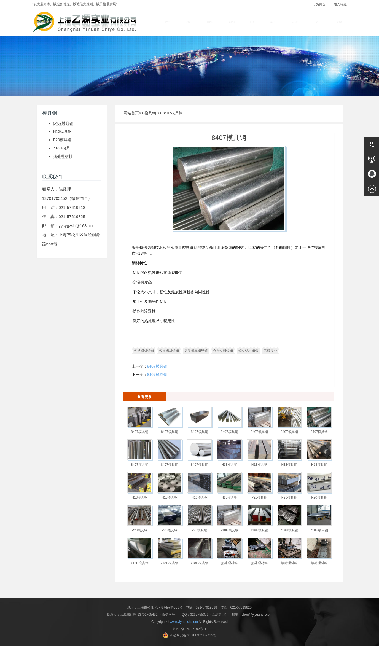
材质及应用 (295, 22)
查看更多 (144, 396)
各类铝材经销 (169, 351)
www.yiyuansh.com (184, 622)
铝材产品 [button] (232, 22)
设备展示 (272, 22)
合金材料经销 (223, 351)
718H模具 (61, 148)
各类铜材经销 (144, 351)
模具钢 (150, 113)
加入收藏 (340, 4)
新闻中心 (318, 22)
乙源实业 (270, 351)
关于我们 (188, 22)
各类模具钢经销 (196, 351)
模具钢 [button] (252, 22)
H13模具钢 (62, 131)
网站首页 (167, 22)
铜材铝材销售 (248, 351)
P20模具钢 (62, 140)
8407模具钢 (63, 123)
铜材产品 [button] (209, 22)
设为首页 (319, 4)
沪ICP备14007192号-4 (189, 629)
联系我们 (339, 22)
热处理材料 (62, 156)
